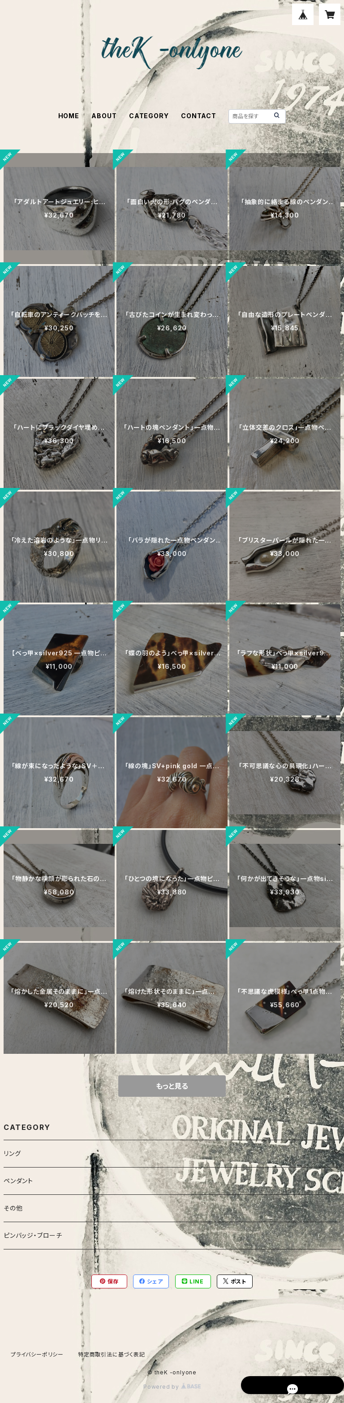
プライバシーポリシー (37, 1354)
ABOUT (103, 116)
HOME (68, 116)
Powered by (172, 1386)
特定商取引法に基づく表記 (111, 1354)
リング (12, 1153)
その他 (13, 1208)
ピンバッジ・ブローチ (33, 1235)
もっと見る (172, 1086)
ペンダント (18, 1181)
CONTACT (198, 116)
